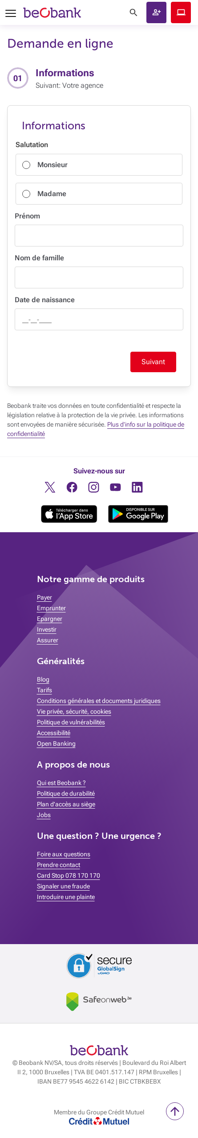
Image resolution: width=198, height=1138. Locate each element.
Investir (47, 629)
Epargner (49, 618)
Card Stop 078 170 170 (68, 875)
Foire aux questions (63, 854)
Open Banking (56, 743)
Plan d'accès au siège (66, 804)
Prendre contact (58, 864)
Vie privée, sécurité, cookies (74, 711)
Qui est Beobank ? (61, 782)
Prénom (27, 216)
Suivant (153, 361)
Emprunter (51, 608)
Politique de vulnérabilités (71, 722)
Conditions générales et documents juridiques (99, 700)
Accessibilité (53, 732)
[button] (156, 12)
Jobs (44, 814)
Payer (44, 597)
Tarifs (44, 690)
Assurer (47, 640)
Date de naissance (45, 300)
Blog (43, 679)
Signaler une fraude (63, 886)
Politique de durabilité (66, 793)
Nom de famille (39, 258)
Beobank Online (181, 12)
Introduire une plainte (66, 896)
